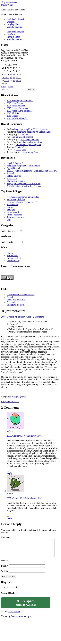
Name (4, 564)
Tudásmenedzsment (16, 217)
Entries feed (12, 255)
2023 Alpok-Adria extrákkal (19, 111)
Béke (9, 220)
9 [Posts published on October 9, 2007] (4, 74)
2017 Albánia (13, 113)
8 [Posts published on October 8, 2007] (2, 74)
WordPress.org (13, 260)
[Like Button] (2, 392)
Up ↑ (29, 619)
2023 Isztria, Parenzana (17, 108)
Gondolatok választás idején (29, 142)
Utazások (11, 22)
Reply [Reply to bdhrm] (9, 473)
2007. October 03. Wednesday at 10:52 (24, 498)
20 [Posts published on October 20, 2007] (17, 77)
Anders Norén (17, 619)
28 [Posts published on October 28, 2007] (19, 80)
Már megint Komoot (23, 137)
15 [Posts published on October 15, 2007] (3, 77)
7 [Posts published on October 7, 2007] (19, 71)
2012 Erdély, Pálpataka (17, 118)
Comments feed (14, 258)
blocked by (26, 606)
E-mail (10, 297)
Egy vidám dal (13, 168)
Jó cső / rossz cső (14, 214)
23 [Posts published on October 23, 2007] (5, 80)
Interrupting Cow (30, 152)
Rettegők (11, 209)
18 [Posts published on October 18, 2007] (11, 77)
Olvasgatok (21, 149)
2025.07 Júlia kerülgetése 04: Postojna (24, 186)
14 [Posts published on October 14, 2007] (19, 74)
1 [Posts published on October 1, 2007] (2, 71)
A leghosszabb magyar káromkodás (23, 197)
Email (4, 569)
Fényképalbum (13, 24)
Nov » (10, 86)
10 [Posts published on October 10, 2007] (8, 74)
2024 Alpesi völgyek (16, 105)
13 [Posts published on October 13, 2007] (17, 74)
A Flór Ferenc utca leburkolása (20, 294)
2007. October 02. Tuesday (13, 317)
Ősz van (10, 207)
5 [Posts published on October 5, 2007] (13, 71)
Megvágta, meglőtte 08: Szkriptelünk (31, 129)
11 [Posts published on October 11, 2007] (11, 74)
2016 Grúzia (12, 116)
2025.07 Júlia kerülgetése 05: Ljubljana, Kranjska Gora (32, 171)
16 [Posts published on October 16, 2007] (5, 77)
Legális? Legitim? (15, 163)
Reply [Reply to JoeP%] (9, 518)
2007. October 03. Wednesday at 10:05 (24, 436)
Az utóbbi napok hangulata (28, 144)
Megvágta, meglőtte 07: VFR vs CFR (23, 183)
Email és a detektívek (16, 299)
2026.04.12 (26, 134)
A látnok (10, 173)
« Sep (3, 86)
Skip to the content (9, 2)
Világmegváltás (19, 396)
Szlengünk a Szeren (15, 305)
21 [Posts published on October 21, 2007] (19, 77)
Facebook (11, 302)
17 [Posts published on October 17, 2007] (8, 77)
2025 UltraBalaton (15, 103)
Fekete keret (12, 204)
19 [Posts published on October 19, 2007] (14, 77)
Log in (10, 253)
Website (4, 574)
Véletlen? (19, 147)
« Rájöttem (6, 401)
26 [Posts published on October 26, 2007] (14, 80)
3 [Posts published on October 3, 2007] (7, 71)
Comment (6, 537)
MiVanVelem (7, 5)
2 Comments (38, 317)
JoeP (29, 317)
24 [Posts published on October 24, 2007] (8, 80)
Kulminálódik (13, 212)
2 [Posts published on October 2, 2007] (4, 71)
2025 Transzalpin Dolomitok (20, 100)
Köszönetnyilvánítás (16, 199)
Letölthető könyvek (15, 19)
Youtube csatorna (14, 27)
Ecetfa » (15, 401)
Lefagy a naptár (14, 176)
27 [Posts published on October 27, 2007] (17, 80)
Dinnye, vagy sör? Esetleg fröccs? (22, 202)
